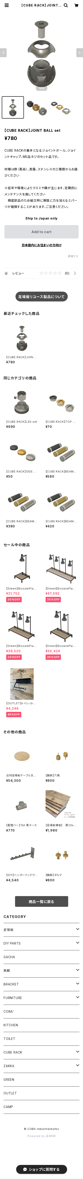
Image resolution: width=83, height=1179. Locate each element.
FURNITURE (13, 998)
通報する (73, 256)
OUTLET (10, 1093)
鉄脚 (7, 970)
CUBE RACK (13, 1052)
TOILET (9, 1039)
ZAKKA (9, 1066)
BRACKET (11, 984)
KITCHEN (11, 1025)
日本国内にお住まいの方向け (42, 245)
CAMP (8, 1107)
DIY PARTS (12, 943)
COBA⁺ (9, 1011)
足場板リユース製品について (41, 297)
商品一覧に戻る (41, 901)
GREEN (9, 1079)
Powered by (41, 1136)
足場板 (8, 930)
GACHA (9, 957)
